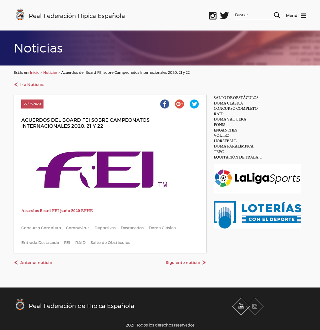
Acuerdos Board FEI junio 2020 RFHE (57, 210)
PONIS (219, 124)
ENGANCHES (225, 129)
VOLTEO (222, 135)
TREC (219, 151)
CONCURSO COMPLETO (236, 108)
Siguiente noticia (183, 262)
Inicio (35, 72)
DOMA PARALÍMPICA (234, 145)
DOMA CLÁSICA (228, 103)
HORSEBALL (225, 140)
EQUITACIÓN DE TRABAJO (238, 157)
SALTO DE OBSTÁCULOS (236, 97)
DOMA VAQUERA (230, 119)
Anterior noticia (36, 262)
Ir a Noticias (32, 84)
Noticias (50, 72)
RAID (219, 113)
